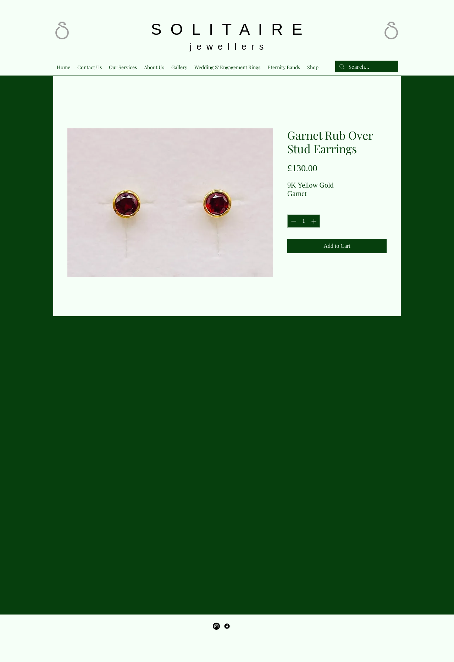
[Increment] (314, 221)
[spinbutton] (303, 221)
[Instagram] (216, 626)
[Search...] (366, 67)
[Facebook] (227, 626)
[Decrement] (292, 221)
